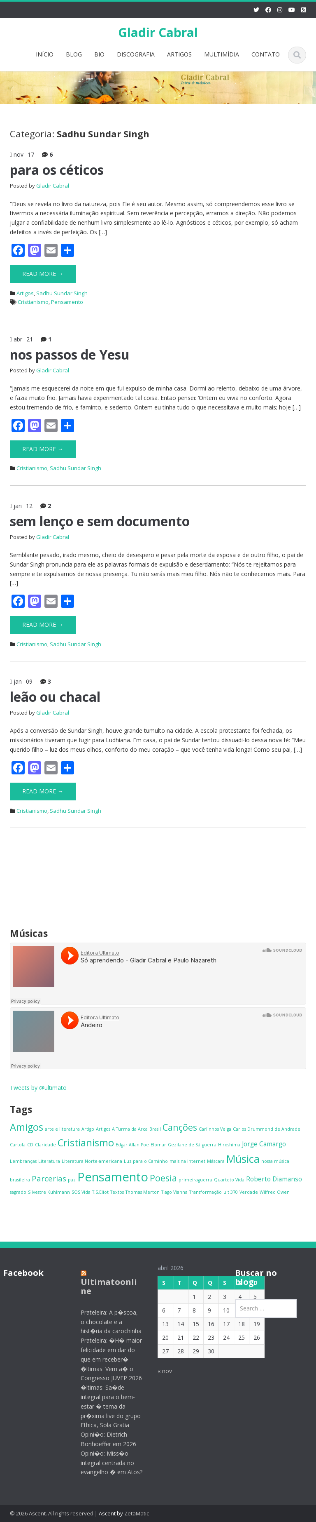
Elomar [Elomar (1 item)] (158, 1145)
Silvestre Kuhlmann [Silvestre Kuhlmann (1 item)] (49, 1192)
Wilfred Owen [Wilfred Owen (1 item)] (275, 1192)
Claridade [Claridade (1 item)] (45, 1145)
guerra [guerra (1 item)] (209, 1145)
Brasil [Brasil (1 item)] (155, 1129)
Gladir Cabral (158, 32)
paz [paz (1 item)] (72, 1180)
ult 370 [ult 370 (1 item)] (230, 1192)
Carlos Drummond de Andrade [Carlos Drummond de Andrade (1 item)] (266, 1129)
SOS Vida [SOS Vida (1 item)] (81, 1192)
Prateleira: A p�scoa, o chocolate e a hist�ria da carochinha (104, 1321)
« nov (158, 1371)
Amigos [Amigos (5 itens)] (26, 1127)
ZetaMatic (136, 1513)
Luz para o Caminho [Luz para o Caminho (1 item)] (146, 1161)
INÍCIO (44, 54)
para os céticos (57, 170)
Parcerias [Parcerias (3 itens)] (49, 1178)
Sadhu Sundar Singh (62, 293)
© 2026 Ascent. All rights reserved (51, 1513)
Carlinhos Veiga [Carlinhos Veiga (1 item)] (215, 1129)
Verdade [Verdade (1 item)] (248, 1192)
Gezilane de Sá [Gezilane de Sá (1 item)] (184, 1145)
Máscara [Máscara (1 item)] (216, 1161)
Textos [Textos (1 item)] (117, 1192)
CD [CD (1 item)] (30, 1145)
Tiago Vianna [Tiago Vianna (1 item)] (174, 1192)
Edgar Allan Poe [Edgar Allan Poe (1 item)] (132, 1145)
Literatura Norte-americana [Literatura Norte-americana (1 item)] (92, 1161)
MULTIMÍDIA (221, 54)
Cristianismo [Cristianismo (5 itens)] (86, 1142)
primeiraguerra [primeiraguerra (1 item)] (195, 1180)
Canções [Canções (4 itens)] (180, 1127)
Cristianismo (33, 302)
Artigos (25, 293)
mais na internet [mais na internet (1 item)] (187, 1161)
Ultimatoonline (102, 1286)
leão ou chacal (55, 697)
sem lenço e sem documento (100, 521)
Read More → (42, 274)
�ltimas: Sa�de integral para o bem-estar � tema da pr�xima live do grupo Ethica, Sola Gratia (104, 1406)
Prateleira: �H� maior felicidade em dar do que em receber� (104, 1349)
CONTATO (265, 54)
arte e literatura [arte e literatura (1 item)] (62, 1129)
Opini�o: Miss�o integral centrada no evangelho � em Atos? (105, 1462)
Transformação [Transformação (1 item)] (205, 1192)
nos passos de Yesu (70, 354)
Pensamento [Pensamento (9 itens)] (112, 1177)
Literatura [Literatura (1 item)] (49, 1161)
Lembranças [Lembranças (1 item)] (23, 1161)
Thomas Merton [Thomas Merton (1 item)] (142, 1192)
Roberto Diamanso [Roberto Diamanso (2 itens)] (274, 1178)
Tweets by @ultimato (38, 1088)
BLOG (74, 54)
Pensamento (67, 302)
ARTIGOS (179, 54)
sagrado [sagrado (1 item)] (18, 1192)
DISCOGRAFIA (136, 54)
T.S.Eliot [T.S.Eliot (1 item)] (100, 1192)
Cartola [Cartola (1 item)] (18, 1145)
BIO (99, 54)
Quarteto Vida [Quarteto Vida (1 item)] (229, 1180)
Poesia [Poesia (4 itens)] (163, 1178)
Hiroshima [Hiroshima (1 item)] (229, 1145)
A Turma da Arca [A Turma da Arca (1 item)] (130, 1129)
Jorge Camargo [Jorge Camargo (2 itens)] (264, 1143)
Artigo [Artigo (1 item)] (87, 1129)
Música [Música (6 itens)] (243, 1159)
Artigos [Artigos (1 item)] (103, 1129)
